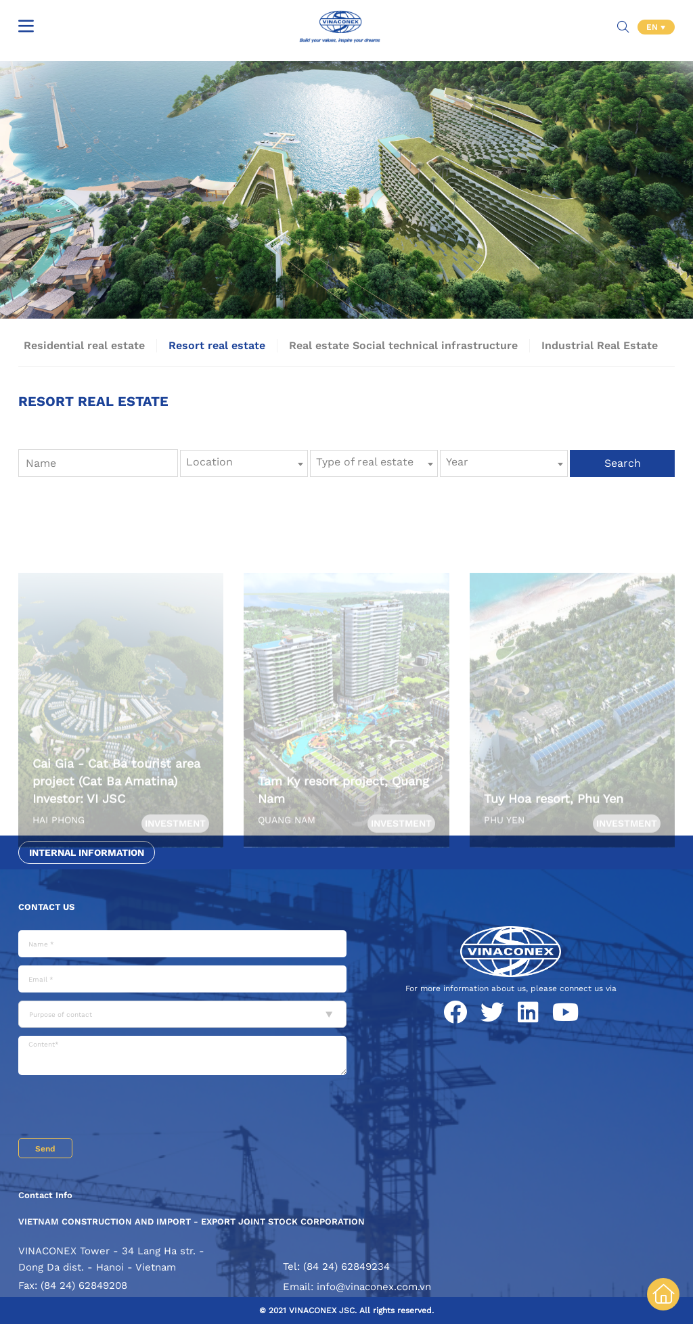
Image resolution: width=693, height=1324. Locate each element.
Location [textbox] (209, 461)
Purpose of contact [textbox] (60, 1014)
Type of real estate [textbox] (364, 461)
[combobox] (244, 463)
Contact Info (45, 1195)
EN (653, 27)
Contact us (46, 907)
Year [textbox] (457, 461)
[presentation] (121, 1108)
